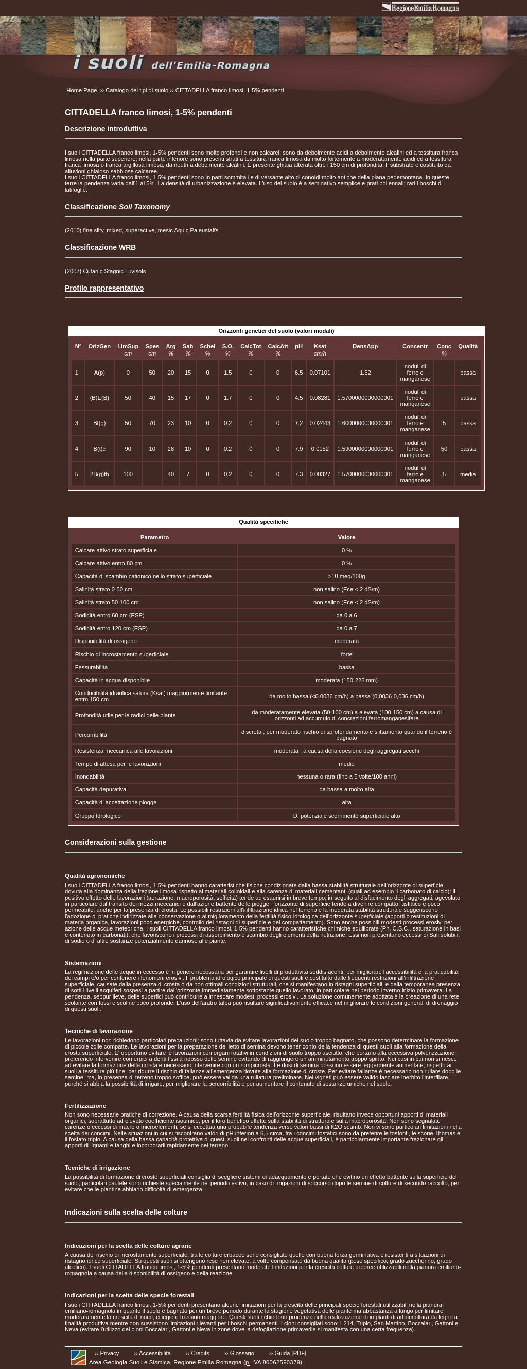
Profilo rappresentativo (104, 288)
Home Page (81, 90)
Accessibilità (155, 1353)
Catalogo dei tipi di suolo (137, 90)
